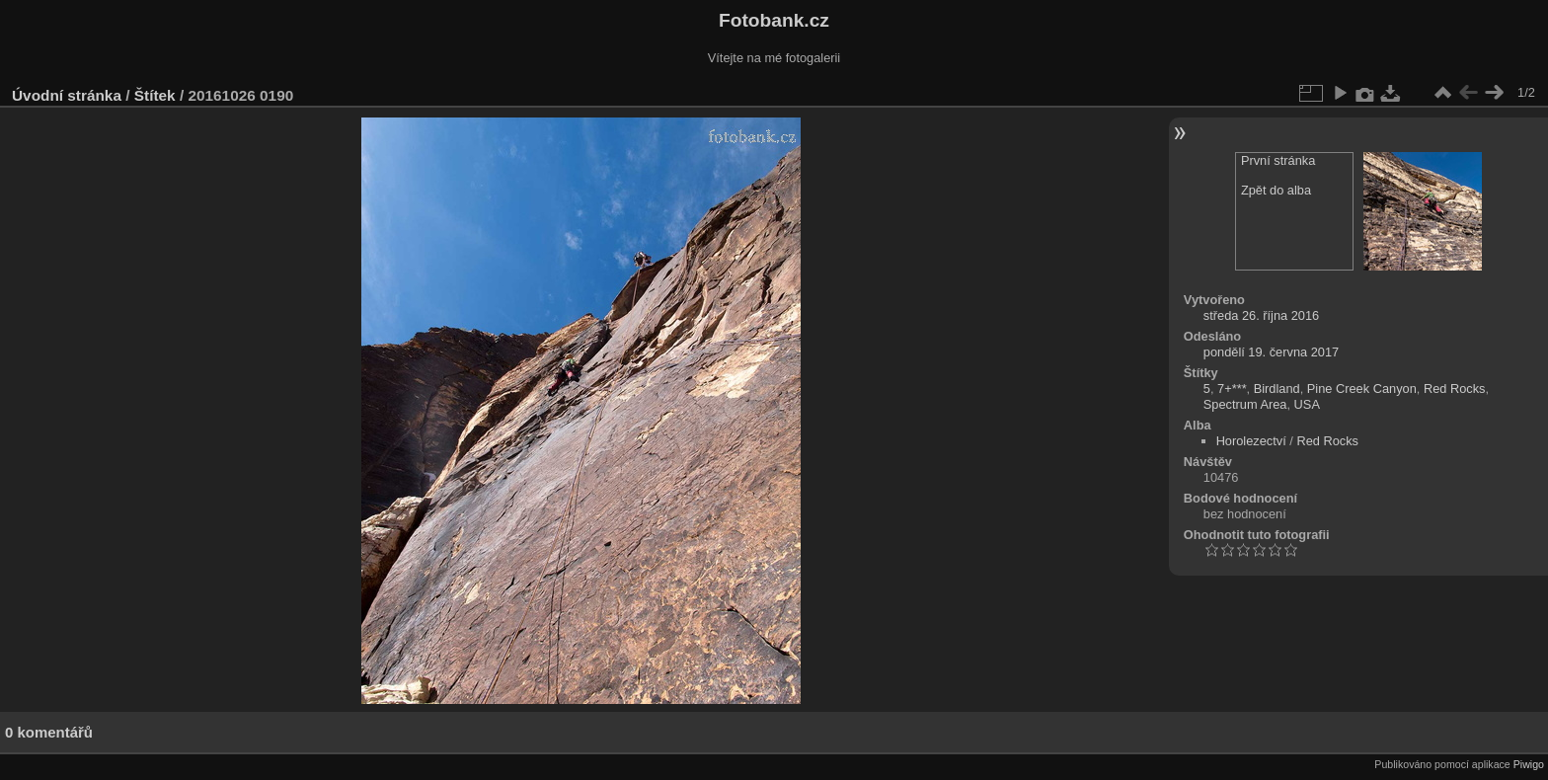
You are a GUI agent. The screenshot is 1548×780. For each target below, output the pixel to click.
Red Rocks (1455, 388)
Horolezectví (1251, 440)
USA (1307, 404)
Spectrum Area (1245, 404)
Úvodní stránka (66, 95)
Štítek (155, 95)
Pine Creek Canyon (1362, 388)
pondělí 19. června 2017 (1271, 352)
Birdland (1277, 388)
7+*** (1232, 388)
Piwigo (1528, 764)
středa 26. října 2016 (1261, 315)
